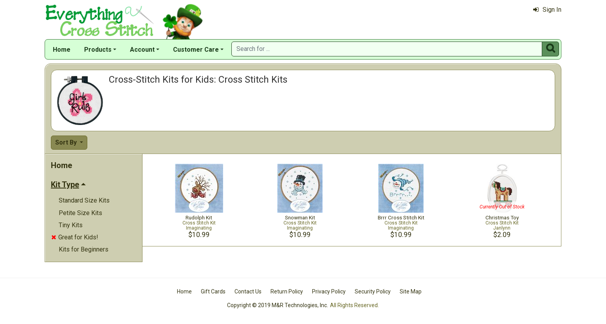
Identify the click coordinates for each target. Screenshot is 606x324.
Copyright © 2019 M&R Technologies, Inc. (277, 305)
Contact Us (248, 291)
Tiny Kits (71, 225)
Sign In (547, 9)
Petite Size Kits (80, 213)
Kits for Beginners (83, 249)
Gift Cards (213, 291)
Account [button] (142, 49)
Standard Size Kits (84, 200)
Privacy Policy (329, 291)
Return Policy (287, 291)
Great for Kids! (74, 237)
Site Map (411, 291)
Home (61, 49)
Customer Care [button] (196, 49)
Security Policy (373, 291)
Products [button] (98, 49)
